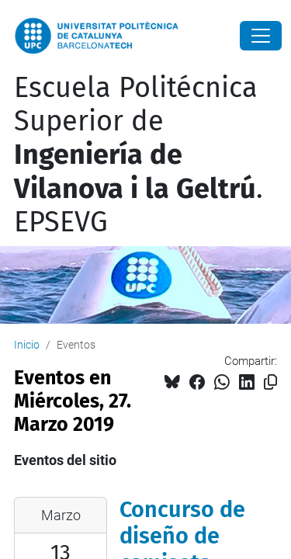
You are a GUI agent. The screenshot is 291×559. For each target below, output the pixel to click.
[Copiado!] (270, 382)
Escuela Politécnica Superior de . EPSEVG (138, 155)
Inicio (27, 345)
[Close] (261, 35)
